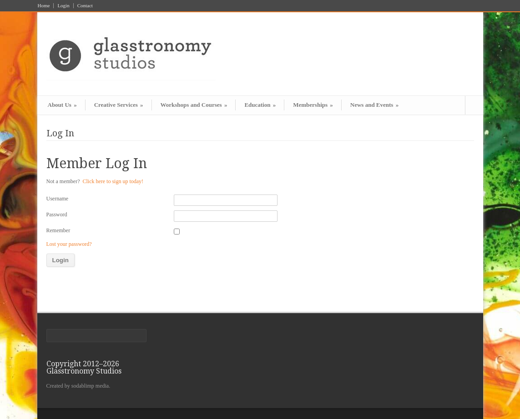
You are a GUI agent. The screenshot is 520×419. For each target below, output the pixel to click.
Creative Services (118, 104)
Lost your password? (69, 244)
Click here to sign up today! (112, 181)
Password (56, 214)
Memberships (313, 104)
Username (57, 198)
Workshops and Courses (194, 104)
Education (260, 104)
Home (44, 5)
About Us (62, 104)
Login (63, 5)
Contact (85, 5)
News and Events (374, 104)
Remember (58, 230)
